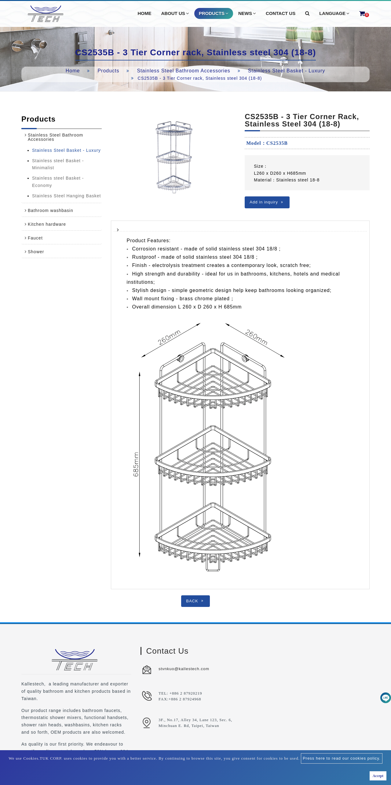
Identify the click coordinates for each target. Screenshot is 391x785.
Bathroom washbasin (50, 210)
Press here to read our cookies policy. (342, 758)
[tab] (61, 137)
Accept (378, 776)
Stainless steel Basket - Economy (58, 182)
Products (108, 70)
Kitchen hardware (47, 224)
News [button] (247, 13)
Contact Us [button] (280, 13)
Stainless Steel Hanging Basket (66, 195)
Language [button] (334, 13)
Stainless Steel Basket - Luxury (286, 70)
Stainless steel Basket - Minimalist (58, 164)
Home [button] (144, 13)
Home (73, 70)
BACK (194, 601)
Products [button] (213, 13)
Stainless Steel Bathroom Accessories (183, 70)
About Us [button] (175, 13)
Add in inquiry (266, 202)
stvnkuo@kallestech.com (184, 668)
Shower (36, 251)
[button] (307, 13)
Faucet (35, 238)
